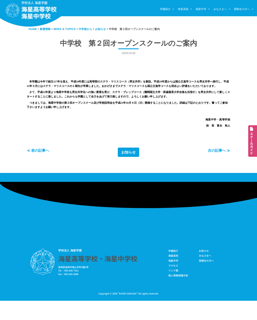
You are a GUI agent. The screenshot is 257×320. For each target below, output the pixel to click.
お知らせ (128, 169)
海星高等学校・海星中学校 (97, 276)
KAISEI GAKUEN (128, 312)
